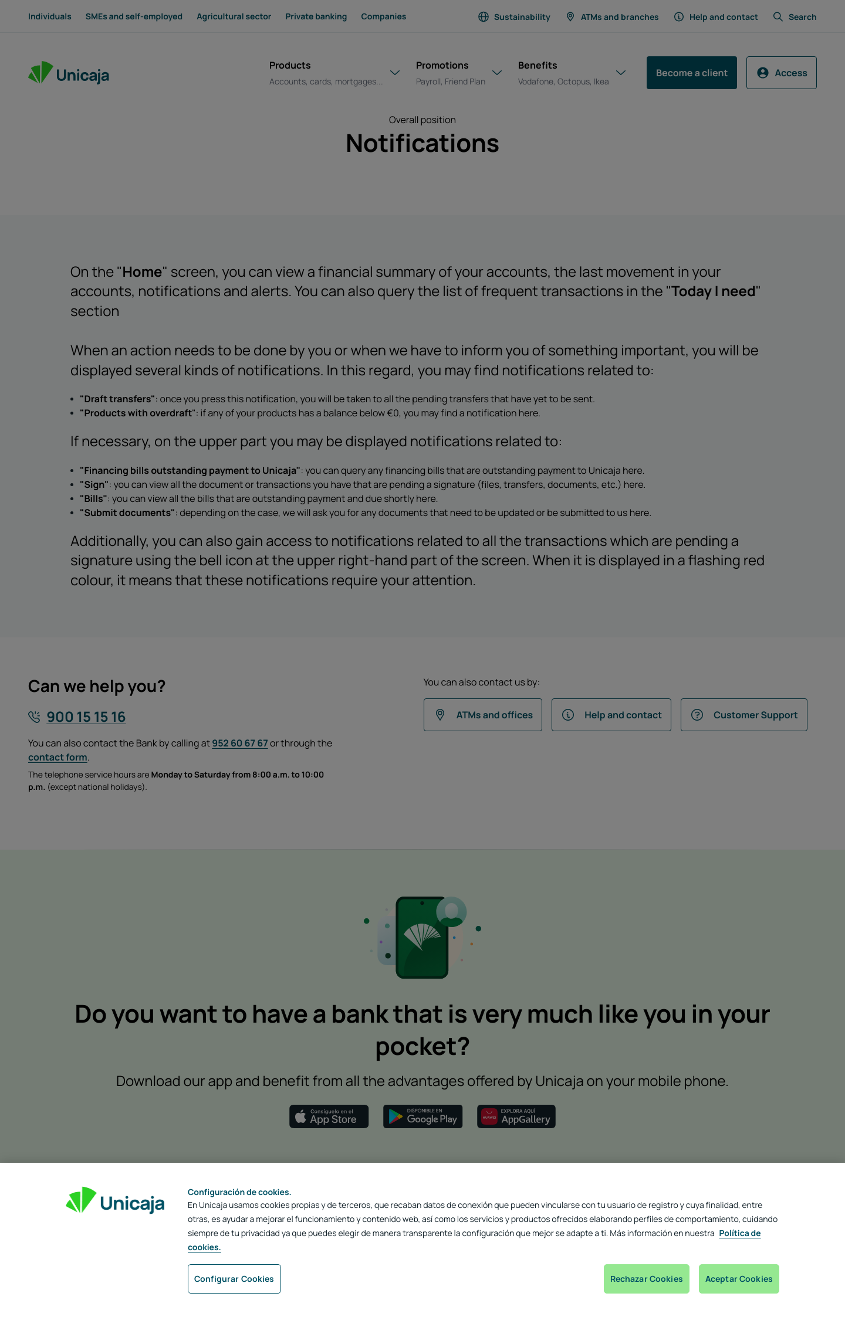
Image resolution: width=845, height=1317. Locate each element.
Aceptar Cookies (739, 1278)
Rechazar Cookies (646, 1278)
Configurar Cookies (234, 1278)
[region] (422, 1240)
